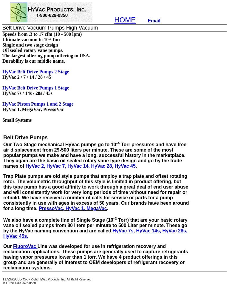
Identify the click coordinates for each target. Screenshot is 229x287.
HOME (125, 20)
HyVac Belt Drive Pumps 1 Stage (35, 87)
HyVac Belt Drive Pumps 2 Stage (35, 71)
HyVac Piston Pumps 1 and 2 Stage (38, 104)
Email (154, 20)
